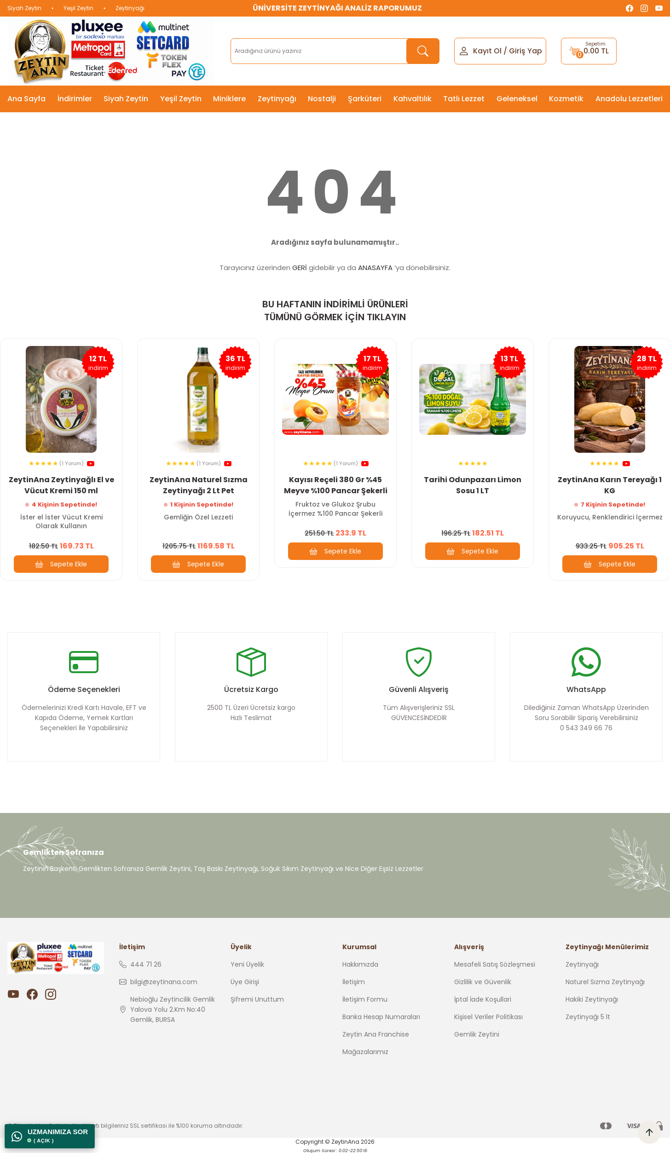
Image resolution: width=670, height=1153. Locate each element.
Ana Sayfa (26, 98)
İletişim (353, 981)
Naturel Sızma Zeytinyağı (605, 981)
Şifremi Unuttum (257, 999)
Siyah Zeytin (24, 8)
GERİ (299, 267)
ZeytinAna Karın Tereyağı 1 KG (610, 485)
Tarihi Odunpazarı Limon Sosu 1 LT (472, 485)
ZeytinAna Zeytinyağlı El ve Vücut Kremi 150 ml (61, 485)
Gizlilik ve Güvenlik (482, 981)
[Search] (335, 51)
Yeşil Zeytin (78, 8)
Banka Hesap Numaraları (381, 1016)
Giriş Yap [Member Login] (525, 51)
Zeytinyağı (130, 8)
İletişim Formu (364, 999)
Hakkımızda (360, 964)
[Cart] (589, 51)
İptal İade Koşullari (482, 999)
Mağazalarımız (365, 1051)
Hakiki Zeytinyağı (592, 999)
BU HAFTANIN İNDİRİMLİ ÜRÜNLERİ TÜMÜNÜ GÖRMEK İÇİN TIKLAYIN (335, 310)
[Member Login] (463, 50)
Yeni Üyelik (247, 964)
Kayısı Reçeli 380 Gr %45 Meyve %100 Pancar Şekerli (335, 485)
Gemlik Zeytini (476, 1034)
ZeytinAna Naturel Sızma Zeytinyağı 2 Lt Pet (199, 485)
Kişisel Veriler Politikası (488, 1016)
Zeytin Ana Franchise (375, 1034)
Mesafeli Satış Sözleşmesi (494, 964)
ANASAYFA (375, 267)
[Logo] (110, 51)
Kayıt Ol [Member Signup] (487, 51)
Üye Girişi (245, 981)
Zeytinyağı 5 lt (588, 1016)
